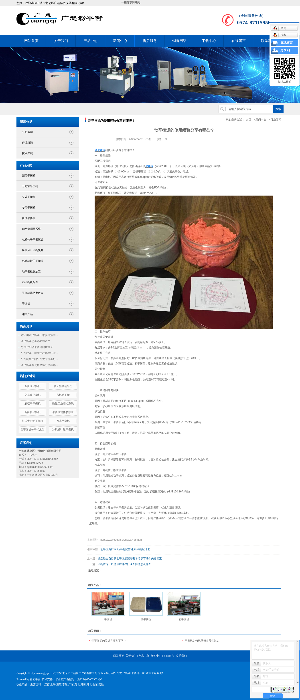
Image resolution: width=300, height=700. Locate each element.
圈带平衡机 (28, 175)
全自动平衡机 (32, 386)
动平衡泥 (146, 619)
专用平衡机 (28, 207)
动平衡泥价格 (125, 549)
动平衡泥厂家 (108, 549)
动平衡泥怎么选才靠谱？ (35, 341)
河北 (89, 684)
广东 (71, 684)
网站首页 (31, 41)
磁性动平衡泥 (116, 475)
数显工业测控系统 (63, 403)
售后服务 (150, 41)
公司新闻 (27, 132)
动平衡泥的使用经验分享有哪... (39, 365)
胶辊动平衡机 (32, 403)
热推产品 (21, 684)
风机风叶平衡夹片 (32, 250)
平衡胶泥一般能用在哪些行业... (39, 353)
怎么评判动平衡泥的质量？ (37, 347)
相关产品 (27, 314)
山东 (95, 684)
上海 (53, 684)
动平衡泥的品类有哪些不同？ (108, 640)
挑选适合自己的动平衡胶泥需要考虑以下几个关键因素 (130, 558)
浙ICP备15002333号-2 (89, 679)
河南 (83, 684)
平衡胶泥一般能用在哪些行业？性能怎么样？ (124, 564)
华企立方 (60, 679)
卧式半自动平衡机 (32, 420)
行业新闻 (27, 142)
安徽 (101, 684)
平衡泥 (127, 673)
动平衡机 (183, 619)
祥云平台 (35, 679)
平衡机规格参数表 (32, 292)
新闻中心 (120, 41)
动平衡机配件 (30, 282)
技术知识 (27, 153)
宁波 (65, 684)
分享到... (286, 50)
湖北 (77, 684)
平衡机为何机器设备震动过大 (202, 640)
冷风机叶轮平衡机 (63, 429)
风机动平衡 (63, 394)
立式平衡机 (28, 196)
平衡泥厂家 (138, 673)
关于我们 (61, 41)
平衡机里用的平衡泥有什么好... (39, 359)
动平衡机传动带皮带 (32, 429)
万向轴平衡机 (30, 186)
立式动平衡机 (32, 394)
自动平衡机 (28, 218)
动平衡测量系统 (31, 228)
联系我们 (268, 41)
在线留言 (238, 41)
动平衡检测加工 (31, 271)
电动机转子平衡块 (32, 260)
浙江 (59, 684)
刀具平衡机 (63, 420)
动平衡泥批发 (142, 549)
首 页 (248, 119)
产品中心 (90, 41)
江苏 (47, 684)
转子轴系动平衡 (63, 386)
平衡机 (26, 303)
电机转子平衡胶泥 (32, 239)
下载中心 (209, 41)
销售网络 (179, 41)
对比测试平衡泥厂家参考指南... (39, 335)
